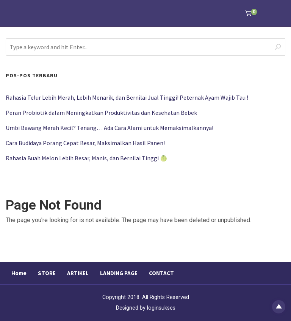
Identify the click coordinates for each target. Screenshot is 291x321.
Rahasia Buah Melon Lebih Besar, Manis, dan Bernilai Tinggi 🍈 (86, 158)
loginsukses (161, 308)
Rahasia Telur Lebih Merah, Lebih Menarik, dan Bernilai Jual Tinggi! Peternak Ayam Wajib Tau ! (127, 97)
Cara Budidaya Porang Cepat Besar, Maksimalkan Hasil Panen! (85, 143)
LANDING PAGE (119, 273)
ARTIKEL (78, 273)
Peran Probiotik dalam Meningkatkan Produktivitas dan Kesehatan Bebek (101, 112)
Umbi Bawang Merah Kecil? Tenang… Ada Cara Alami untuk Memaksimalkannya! (109, 128)
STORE (47, 273)
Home (19, 273)
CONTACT (161, 273)
